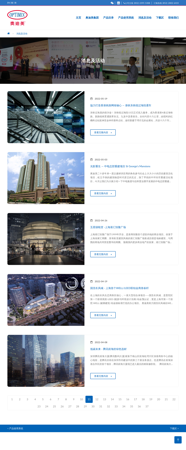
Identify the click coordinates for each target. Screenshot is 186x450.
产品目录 (108, 17)
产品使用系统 (126, 17)
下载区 (160, 17)
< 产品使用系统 (15, 428)
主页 (78, 17)
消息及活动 (144, 17)
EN (8, 3)
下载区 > (174, 428)
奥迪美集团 (92, 17)
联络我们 (173, 17)
